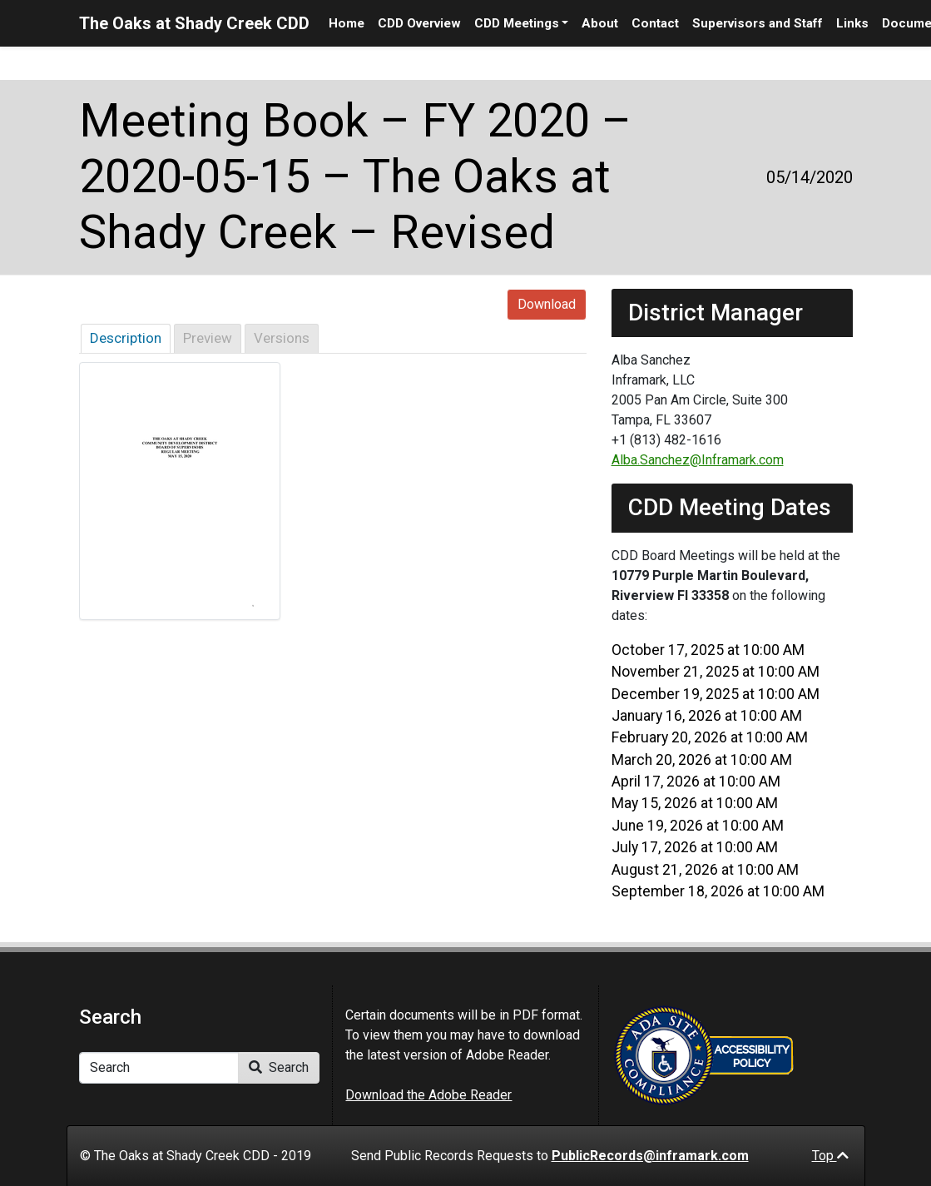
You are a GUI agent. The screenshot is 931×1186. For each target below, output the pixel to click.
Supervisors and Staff (757, 23)
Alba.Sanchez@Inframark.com (698, 460)
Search (279, 1067)
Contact (655, 23)
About (600, 23)
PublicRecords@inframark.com (650, 1156)
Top (830, 1156)
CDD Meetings (516, 23)
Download (546, 304)
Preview (207, 338)
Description (125, 338)
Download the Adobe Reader (428, 1095)
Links (852, 23)
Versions (282, 338)
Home (346, 23)
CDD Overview (419, 23)
